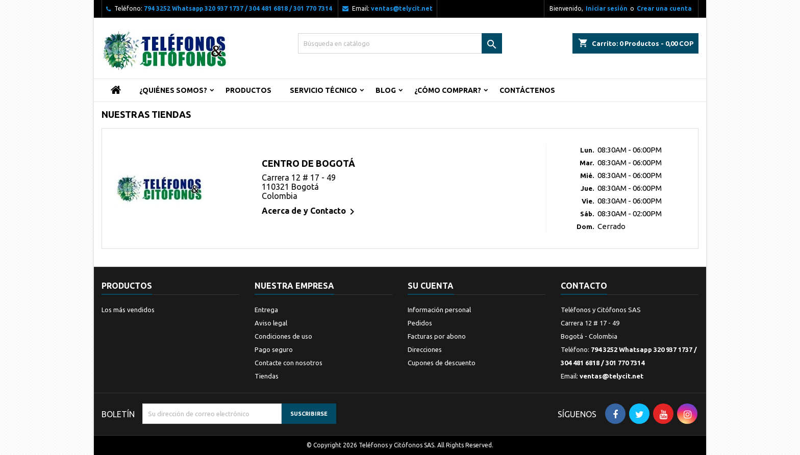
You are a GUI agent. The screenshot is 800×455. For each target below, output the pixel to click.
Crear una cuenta (664, 8)
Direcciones (425, 349)
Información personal (439, 309)
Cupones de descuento (442, 362)
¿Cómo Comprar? (447, 90)
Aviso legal (271, 322)
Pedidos (420, 322)
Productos (248, 90)
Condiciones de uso (283, 336)
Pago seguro (274, 349)
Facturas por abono (437, 336)
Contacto (584, 285)
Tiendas (267, 376)
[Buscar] (400, 43)
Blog (386, 90)
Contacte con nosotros (288, 362)
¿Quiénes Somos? (173, 90)
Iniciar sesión (607, 8)
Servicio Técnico (323, 90)
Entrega (266, 309)
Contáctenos (527, 90)
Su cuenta (431, 285)
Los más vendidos (128, 309)
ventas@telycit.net (402, 8)
